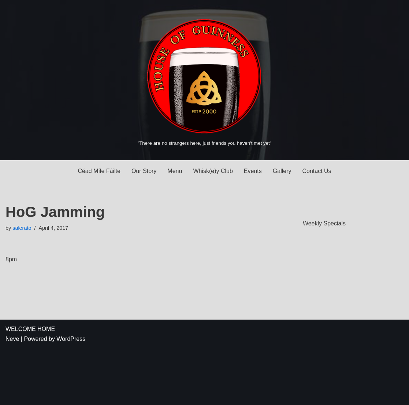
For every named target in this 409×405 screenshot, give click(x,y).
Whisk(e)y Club (213, 171)
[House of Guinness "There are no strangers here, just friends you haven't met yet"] (204, 79)
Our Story (143, 171)
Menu (174, 171)
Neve (12, 339)
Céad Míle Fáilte (99, 171)
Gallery (282, 171)
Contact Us (316, 171)
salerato (21, 228)
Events (253, 171)
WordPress (70, 339)
